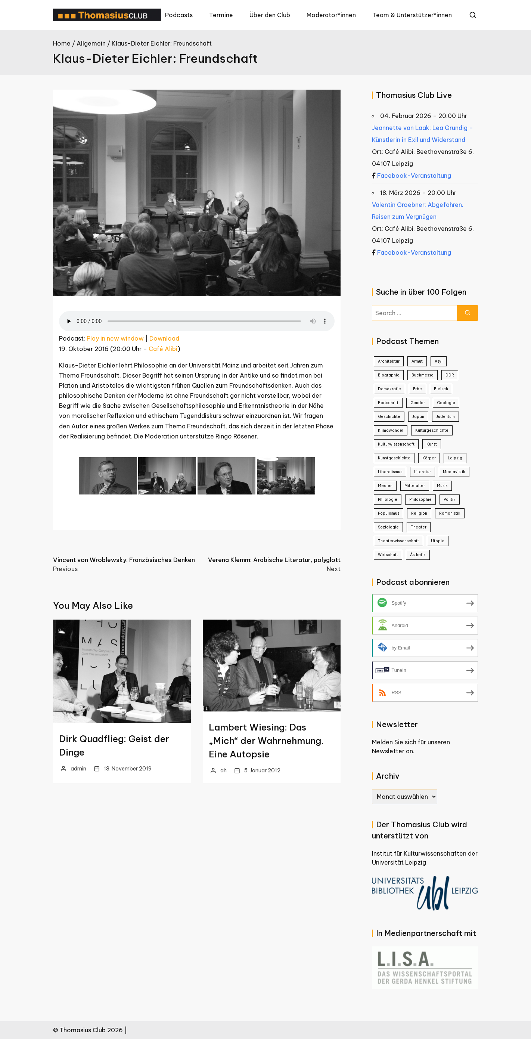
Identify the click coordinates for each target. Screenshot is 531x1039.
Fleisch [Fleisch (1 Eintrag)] (441, 389)
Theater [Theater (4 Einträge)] (418, 527)
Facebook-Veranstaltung (414, 175)
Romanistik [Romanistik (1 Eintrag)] (449, 513)
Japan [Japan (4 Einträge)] (418, 416)
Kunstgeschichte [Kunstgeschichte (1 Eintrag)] (394, 458)
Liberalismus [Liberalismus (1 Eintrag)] (390, 471)
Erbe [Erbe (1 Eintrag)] (417, 389)
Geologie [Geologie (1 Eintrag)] (446, 402)
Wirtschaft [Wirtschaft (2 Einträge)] (388, 554)
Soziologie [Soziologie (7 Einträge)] (388, 527)
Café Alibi (163, 349)
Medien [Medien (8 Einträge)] (385, 485)
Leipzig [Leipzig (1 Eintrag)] (455, 458)
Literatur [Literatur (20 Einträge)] (422, 471)
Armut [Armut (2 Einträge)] (417, 361)
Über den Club (269, 15)
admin (78, 768)
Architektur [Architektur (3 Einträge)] (389, 361)
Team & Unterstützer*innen (412, 15)
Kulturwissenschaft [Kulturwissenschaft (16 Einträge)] (396, 444)
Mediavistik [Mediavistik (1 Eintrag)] (454, 471)
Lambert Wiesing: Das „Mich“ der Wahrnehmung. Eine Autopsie (266, 741)
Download (164, 338)
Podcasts (179, 15)
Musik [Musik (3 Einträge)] (442, 485)
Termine (221, 15)
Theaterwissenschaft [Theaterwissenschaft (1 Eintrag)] (398, 541)
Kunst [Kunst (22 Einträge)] (431, 444)
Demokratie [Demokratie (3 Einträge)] (389, 389)
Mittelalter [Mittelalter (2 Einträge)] (414, 485)
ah (223, 770)
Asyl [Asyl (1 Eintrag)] (438, 361)
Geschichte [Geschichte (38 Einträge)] (389, 416)
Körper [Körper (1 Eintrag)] (429, 458)
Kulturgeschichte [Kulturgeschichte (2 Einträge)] (431, 430)
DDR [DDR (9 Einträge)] (449, 375)
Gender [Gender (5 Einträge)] (417, 402)
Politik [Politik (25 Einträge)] (450, 499)
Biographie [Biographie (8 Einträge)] (389, 375)
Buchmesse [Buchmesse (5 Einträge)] (423, 375)
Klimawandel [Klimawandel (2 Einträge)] (390, 430)
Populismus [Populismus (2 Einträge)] (388, 513)
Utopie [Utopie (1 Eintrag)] (437, 541)
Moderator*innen (331, 15)
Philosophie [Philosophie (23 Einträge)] (420, 499)
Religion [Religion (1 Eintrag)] (419, 513)
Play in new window (115, 338)
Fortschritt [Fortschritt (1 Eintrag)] (388, 402)
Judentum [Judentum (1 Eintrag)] (445, 416)
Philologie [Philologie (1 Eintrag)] (387, 499)
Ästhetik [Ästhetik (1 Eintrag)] (418, 554)
